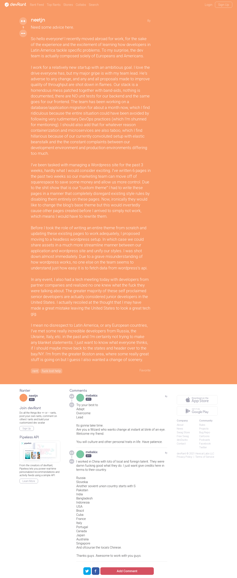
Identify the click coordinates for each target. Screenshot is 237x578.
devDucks (182, 439)
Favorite (145, 370)
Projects (204, 428)
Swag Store (183, 432)
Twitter (203, 447)
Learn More (28, 481)
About (180, 424)
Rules (202, 424)
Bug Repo (204, 432)
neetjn (38, 20)
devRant (181, 453)
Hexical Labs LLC (204, 453)
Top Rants (54, 5)
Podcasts (204, 439)
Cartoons (204, 436)
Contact (181, 443)
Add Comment (127, 571)
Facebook (205, 443)
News (180, 428)
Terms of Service (204, 456)
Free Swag (183, 436)
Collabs (81, 5)
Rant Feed (37, 5)
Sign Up (223, 5)
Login (208, 5)
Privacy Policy (184, 456)
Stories (68, 5)
